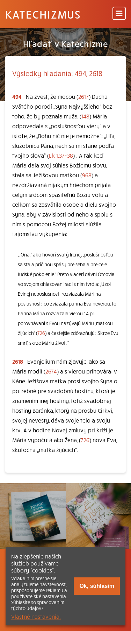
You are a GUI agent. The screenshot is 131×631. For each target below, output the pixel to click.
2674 (51, 371)
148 (85, 115)
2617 (83, 96)
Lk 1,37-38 (61, 155)
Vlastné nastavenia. (36, 616)
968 (87, 174)
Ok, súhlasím (96, 586)
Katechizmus (43, 14)
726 (41, 333)
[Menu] (119, 14)
